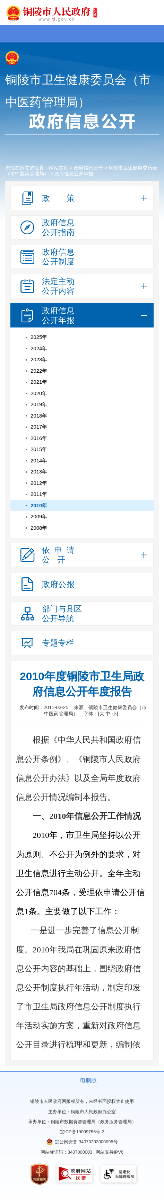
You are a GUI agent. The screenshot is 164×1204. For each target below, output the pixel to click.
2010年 (39, 505)
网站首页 (58, 167)
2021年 (39, 382)
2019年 (39, 404)
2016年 (39, 438)
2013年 (39, 471)
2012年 (39, 483)
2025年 (39, 337)
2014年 (39, 460)
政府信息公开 (88, 167)
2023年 (39, 359)
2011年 (39, 494)
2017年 (39, 427)
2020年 (39, 393)
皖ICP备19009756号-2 (82, 1131)
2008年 (39, 528)
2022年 (39, 371)
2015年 (39, 449)
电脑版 (88, 1080)
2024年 (39, 348)
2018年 (39, 416)
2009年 (39, 516)
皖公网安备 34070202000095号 (86, 1141)
